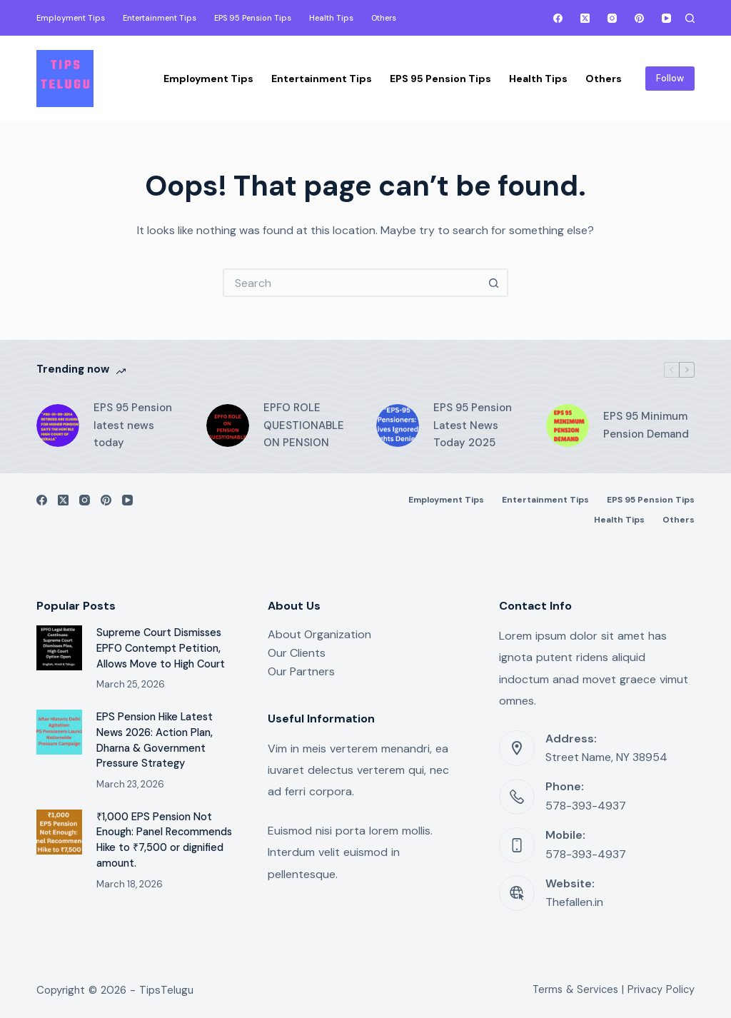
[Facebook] (558, 18)
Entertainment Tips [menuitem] (159, 18)
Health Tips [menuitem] (331, 18)
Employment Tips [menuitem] (70, 18)
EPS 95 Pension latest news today (133, 425)
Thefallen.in (574, 901)
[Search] (690, 18)
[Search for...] (351, 282)
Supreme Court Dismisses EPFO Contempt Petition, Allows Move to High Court (160, 648)
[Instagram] (612, 18)
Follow (670, 78)
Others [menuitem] (383, 18)
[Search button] (494, 282)
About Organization (319, 634)
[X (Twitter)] (585, 18)
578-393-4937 (585, 805)
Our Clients (297, 652)
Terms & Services (575, 990)
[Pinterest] (639, 18)
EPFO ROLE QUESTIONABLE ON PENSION (303, 425)
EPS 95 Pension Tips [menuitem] (252, 18)
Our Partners (301, 671)
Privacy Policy (661, 990)
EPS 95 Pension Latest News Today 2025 (472, 425)
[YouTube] (666, 18)
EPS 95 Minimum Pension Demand (646, 425)
